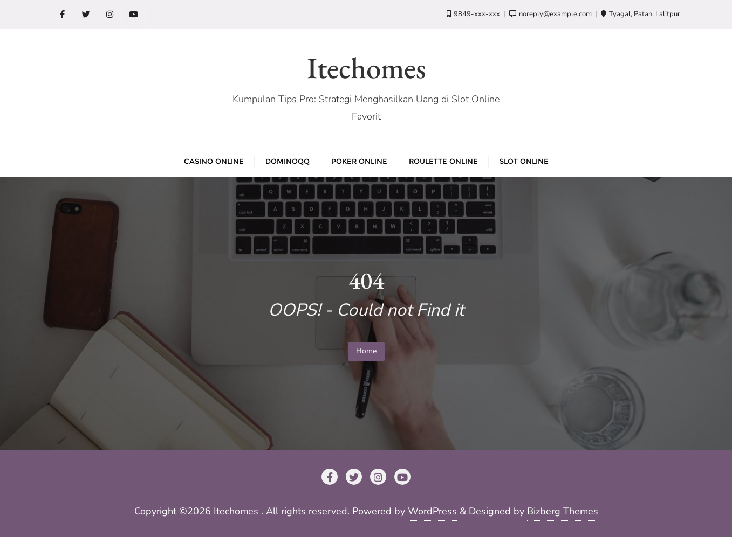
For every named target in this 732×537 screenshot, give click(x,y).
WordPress (432, 511)
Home (366, 351)
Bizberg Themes (562, 511)
